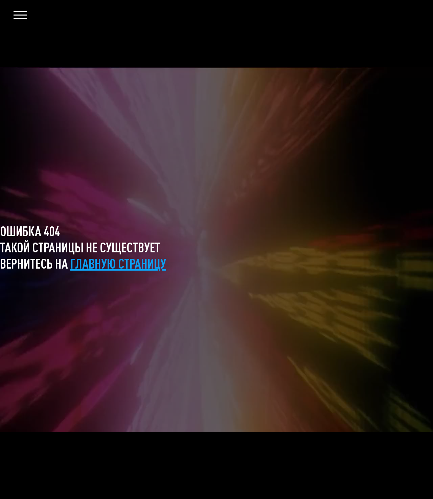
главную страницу (118, 263)
